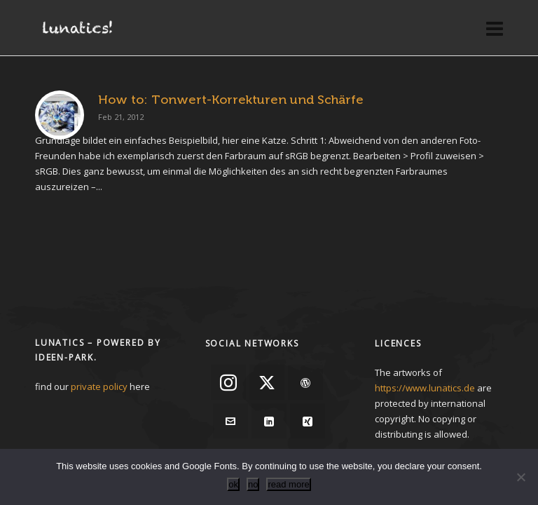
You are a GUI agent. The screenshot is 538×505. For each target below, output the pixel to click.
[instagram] (228, 382)
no (253, 484)
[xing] (307, 420)
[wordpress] (305, 382)
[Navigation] (494, 28)
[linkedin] (269, 420)
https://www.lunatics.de (425, 388)
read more (288, 484)
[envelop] (230, 420)
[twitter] (266, 382)
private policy (99, 386)
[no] (520, 477)
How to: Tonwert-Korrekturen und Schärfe (231, 100)
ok (233, 484)
